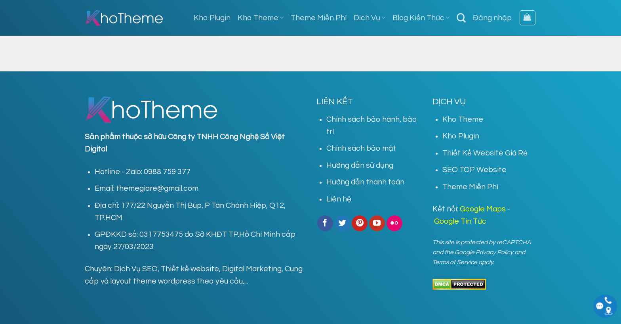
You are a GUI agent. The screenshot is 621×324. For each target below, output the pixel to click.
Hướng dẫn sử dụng (359, 165)
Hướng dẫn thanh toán (365, 182)
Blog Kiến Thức (421, 18)
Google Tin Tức (460, 221)
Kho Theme (261, 18)
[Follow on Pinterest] (360, 223)
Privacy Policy (494, 252)
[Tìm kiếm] (461, 17)
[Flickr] (394, 223)
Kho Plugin (212, 18)
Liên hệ (338, 199)
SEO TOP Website (474, 170)
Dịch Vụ (369, 18)
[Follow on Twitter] (343, 223)
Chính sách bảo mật (361, 148)
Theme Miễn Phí (319, 18)
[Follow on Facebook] (325, 223)
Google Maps (483, 209)
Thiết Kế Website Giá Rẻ (485, 153)
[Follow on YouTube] (377, 223)
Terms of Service (454, 262)
